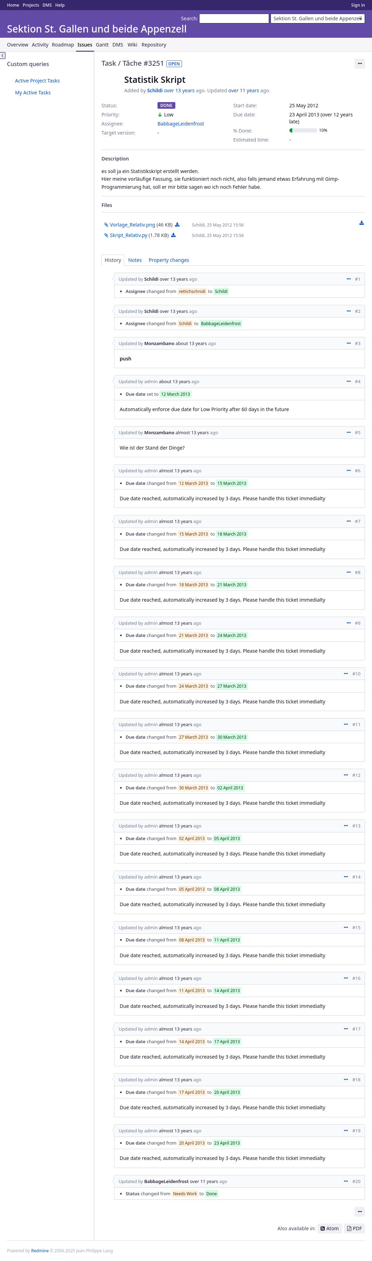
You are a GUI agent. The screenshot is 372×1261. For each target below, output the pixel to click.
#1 (357, 279)
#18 (356, 1079)
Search (188, 18)
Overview (17, 44)
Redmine (40, 1251)
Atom (333, 1228)
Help (60, 5)
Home (13, 5)
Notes (135, 260)
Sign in (358, 5)
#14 (356, 877)
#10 (356, 674)
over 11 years (244, 90)
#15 (356, 927)
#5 (357, 432)
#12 (356, 775)
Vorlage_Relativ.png (132, 224)
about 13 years (191, 343)
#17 (356, 1029)
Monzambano (159, 343)
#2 (357, 311)
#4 (357, 381)
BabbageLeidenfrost (180, 123)
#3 (357, 343)
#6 (357, 470)
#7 (357, 521)
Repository (154, 44)
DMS (47, 5)
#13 (356, 826)
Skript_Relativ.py (128, 235)
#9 (357, 623)
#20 (356, 1181)
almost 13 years (192, 432)
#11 (356, 724)
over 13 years (179, 90)
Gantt (102, 44)
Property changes (169, 260)
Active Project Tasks (37, 80)
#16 (356, 978)
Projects (31, 5)
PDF (357, 1228)
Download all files (361, 223)
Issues (85, 44)
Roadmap (63, 44)
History (113, 260)
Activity (40, 44)
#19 (356, 1130)
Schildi (154, 90)
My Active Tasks (33, 92)
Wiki (133, 44)
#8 (357, 572)
